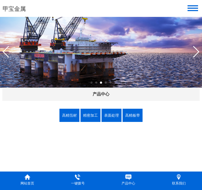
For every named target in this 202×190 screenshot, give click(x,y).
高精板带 (132, 115)
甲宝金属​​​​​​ (14, 9)
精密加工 (90, 115)
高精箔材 (69, 115)
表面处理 (111, 115)
